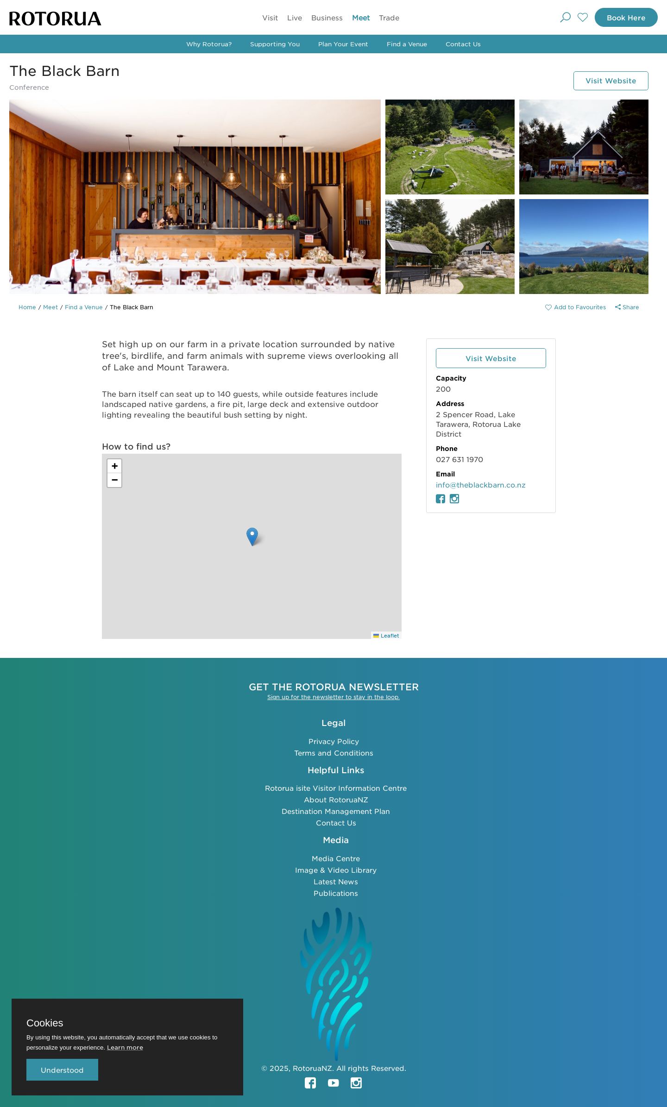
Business (325, 17)
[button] (252, 536)
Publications (336, 892)
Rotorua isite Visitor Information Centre (336, 787)
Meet (359, 17)
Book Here (623, 17)
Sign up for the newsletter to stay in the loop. (333, 696)
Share (627, 307)
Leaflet (386, 635)
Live (292, 17)
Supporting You (275, 44)
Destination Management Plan (336, 810)
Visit (268, 17)
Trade (387, 17)
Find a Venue (407, 44)
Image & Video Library (336, 869)
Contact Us (463, 44)
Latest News (336, 880)
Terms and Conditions (333, 752)
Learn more (125, 1047)
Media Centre (336, 857)
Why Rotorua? (209, 44)
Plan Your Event (343, 44)
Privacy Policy (333, 740)
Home (27, 307)
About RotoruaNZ (336, 798)
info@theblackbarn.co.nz (481, 484)
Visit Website (608, 80)
